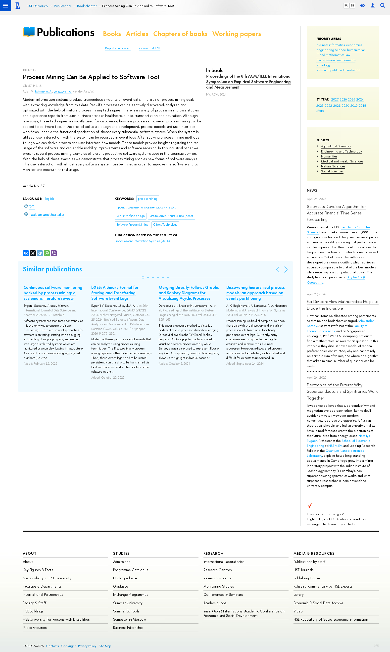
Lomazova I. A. (63, 92)
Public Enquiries (35, 627)
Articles (137, 33)
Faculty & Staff (35, 603)
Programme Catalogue (130, 569)
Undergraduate (125, 578)
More (320, 110)
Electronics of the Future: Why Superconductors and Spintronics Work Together (342, 391)
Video (298, 611)
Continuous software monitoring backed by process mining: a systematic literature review (53, 293)
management (326, 60)
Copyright (68, 646)
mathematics (346, 60)
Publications (65, 32)
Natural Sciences (333, 166)
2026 (343, 99)
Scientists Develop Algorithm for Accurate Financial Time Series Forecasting (336, 212)
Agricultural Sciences (336, 146)
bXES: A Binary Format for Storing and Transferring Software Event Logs (115, 293)
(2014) (142, 241)
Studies (121, 553)
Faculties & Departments (42, 586)
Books (112, 33)
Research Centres (217, 569)
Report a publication (118, 48)
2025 (351, 99)
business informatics (330, 45)
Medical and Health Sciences (342, 161)
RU (346, 5)
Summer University (128, 603)
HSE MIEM (335, 445)
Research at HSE (149, 48)
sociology (323, 65)
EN (352, 5)
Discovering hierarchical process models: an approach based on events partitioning (255, 293)
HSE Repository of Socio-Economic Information (330, 619)
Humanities (329, 156)
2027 (335, 99)
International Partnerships (43, 594)
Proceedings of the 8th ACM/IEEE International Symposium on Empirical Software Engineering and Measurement (249, 81)
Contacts (52, 646)
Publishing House (306, 578)
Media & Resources (314, 553)
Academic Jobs (214, 603)
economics (354, 45)
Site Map (105, 646)
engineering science (331, 50)
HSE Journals (303, 569)
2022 (328, 105)
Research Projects (217, 578)
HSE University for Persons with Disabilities (56, 619)
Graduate (120, 586)
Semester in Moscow (129, 619)
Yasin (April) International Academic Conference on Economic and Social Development (244, 613)
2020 (345, 105)
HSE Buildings (33, 611)
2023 (320, 105)
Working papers (236, 33)
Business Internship (128, 627)
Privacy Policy (87, 646)
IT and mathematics (330, 54)
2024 (360, 99)
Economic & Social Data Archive (318, 603)
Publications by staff (309, 561)
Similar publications (52, 269)
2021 (337, 105)
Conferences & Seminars (223, 594)
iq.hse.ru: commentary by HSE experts (322, 586)
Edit (376, 645)
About (30, 553)
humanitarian (356, 50)
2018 (362, 105)
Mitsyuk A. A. (43, 92)
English (49, 199)
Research (213, 553)
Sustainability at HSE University (47, 578)
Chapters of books (180, 33)
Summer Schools (126, 611)
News (312, 190)
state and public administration (338, 70)
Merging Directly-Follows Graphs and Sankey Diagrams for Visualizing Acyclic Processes (189, 293)
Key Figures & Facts (38, 569)
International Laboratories (223, 561)
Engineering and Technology (341, 151)
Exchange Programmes (130, 594)
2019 (354, 105)
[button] (143, 277)
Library (298, 594)
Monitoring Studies (218, 586)
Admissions (121, 561)
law (347, 54)
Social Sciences (332, 171)
